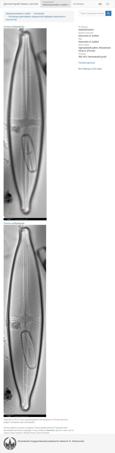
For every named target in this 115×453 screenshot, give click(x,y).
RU (100, 4)
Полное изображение (14, 27)
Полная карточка (86, 63)
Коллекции (78, 4)
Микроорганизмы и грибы (18, 13)
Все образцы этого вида (90, 69)
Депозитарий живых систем (21, 3)
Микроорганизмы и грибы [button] (56, 4)
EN (107, 4)
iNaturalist (51, 430)
